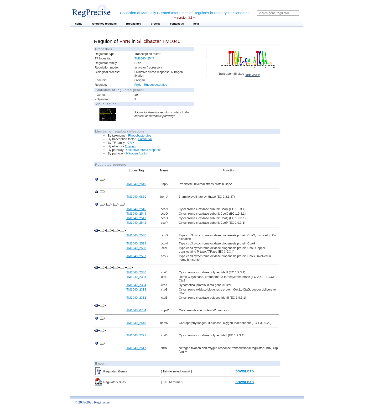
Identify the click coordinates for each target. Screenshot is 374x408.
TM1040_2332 (136, 297)
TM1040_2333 (136, 289)
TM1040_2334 (136, 285)
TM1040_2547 (144, 58)
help (196, 23)
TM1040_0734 (136, 310)
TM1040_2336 (136, 272)
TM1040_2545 (136, 209)
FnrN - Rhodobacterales (151, 84)
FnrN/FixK (145, 139)
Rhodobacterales (139, 135)
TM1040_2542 (136, 222)
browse (156, 23)
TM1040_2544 (136, 213)
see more (252, 75)
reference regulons (104, 23)
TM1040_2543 (136, 218)
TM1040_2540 (136, 235)
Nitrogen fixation (137, 153)
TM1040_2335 (136, 277)
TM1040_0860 (136, 196)
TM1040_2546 (136, 184)
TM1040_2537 (136, 256)
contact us (177, 23)
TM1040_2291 (136, 335)
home (78, 23)
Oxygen (130, 146)
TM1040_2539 (136, 243)
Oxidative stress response (143, 150)
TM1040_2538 (136, 248)
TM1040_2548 (136, 323)
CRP (130, 142)
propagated (133, 23)
